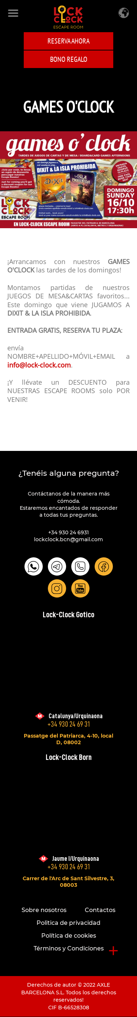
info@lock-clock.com (39, 365)
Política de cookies (68, 935)
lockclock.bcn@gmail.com (68, 539)
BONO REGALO (68, 59)
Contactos (100, 910)
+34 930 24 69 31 (68, 724)
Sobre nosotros (44, 910)
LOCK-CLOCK (68, 17)
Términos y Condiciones (69, 948)
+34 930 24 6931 (68, 532)
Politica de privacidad (68, 922)
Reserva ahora (68, 41)
